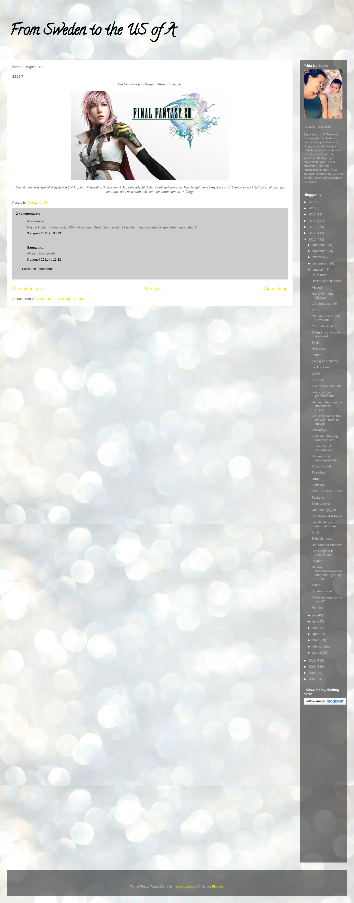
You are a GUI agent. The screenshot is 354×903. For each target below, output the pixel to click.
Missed (316, 287)
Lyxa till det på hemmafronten (323, 524)
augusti (318, 269)
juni (315, 621)
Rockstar (317, 497)
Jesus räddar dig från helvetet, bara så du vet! (326, 419)
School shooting (322, 466)
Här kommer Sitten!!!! (326, 545)
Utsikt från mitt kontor (326, 281)
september (320, 263)
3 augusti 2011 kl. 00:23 (44, 233)
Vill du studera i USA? (326, 491)
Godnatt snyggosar (325, 510)
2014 (313, 221)
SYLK (315, 310)
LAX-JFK (317, 380)
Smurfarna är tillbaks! (326, 516)
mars (316, 640)
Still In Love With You (326, 386)
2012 (313, 233)
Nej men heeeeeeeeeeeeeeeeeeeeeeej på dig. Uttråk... (326, 573)
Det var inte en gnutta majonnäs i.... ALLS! (326, 406)
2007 (313, 679)
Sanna (32, 247)
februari (318, 646)
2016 (313, 208)
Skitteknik (318, 485)
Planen (316, 355)
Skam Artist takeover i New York (326, 334)
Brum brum (319, 275)
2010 (313, 660)
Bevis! (315, 342)
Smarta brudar (321, 591)
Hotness (317, 607)
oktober (318, 257)
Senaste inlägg (27, 288)
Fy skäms (318, 472)
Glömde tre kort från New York (325, 318)
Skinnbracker (320, 503)
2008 (313, 673)
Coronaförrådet (322, 326)
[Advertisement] (323, 784)
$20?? (315, 585)
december (319, 245)
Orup (315, 479)
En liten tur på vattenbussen (322, 448)
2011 (313, 239)
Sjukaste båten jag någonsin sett (324, 438)
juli (314, 615)
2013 (313, 227)
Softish (316, 532)
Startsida (153, 288)
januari (317, 652)
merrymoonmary (184, 886)
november (319, 251)
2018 (313, 202)
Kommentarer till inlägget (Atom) (60, 299)
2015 (313, 214)
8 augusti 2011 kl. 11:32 (44, 259)
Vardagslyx (319, 430)
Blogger (217, 886)
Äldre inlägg (276, 288)
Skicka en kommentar (37, 269)
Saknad (316, 561)
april (315, 634)
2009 (313, 666)
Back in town (320, 367)
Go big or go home (324, 361)
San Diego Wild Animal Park (322, 553)
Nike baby (318, 348)
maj (315, 628)
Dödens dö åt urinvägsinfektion (325, 458)
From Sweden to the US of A (92, 31)
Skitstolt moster (322, 538)
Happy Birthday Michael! (322, 295)
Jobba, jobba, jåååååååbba (322, 394)
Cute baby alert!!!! (324, 303)
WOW (315, 373)
